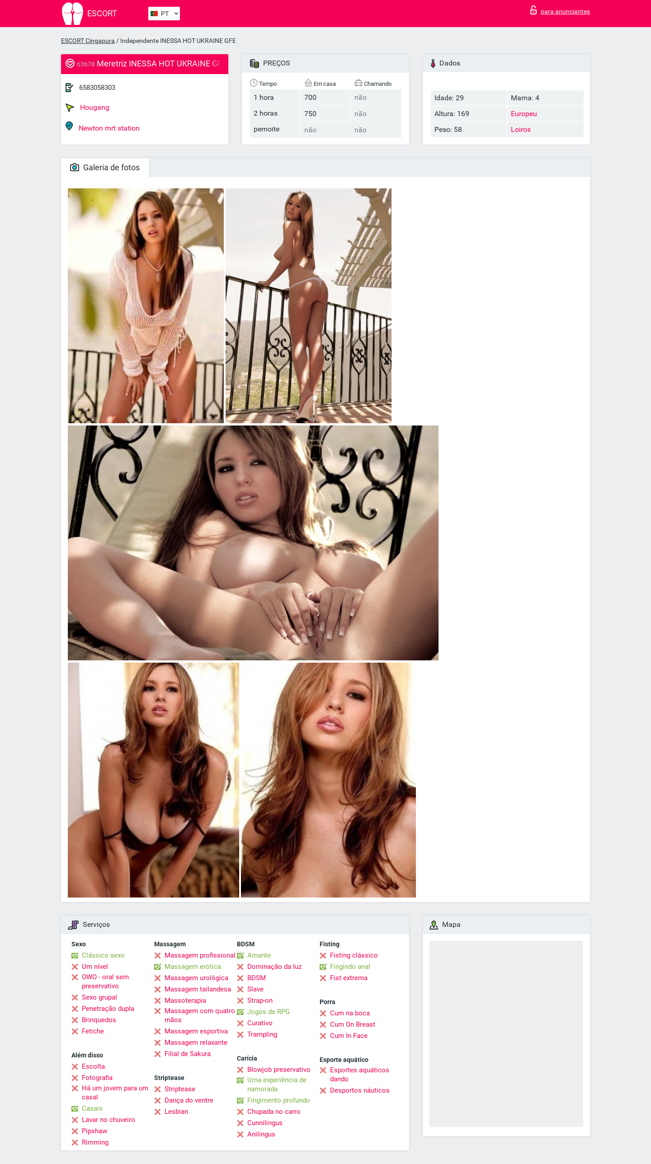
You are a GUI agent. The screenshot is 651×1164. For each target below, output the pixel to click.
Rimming (95, 1142)
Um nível (95, 967)
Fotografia (97, 1078)
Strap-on (260, 1000)
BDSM (256, 978)
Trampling (262, 1034)
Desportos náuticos (360, 1090)
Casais (92, 1108)
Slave (255, 989)
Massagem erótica (193, 967)
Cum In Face (349, 1036)
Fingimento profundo (278, 1100)
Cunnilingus (265, 1123)
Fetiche (93, 1031)
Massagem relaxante (196, 1042)
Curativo (260, 1023)
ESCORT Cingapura (88, 40)
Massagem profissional (200, 955)
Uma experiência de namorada (277, 1084)
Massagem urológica (196, 978)
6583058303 (97, 88)
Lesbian (176, 1112)
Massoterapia (185, 1000)
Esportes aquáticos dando (359, 1074)
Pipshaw (94, 1131)
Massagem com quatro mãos (200, 1015)
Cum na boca (350, 1013)
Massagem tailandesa (198, 989)
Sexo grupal (99, 997)
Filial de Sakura (188, 1054)
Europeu (524, 113)
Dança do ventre (189, 1100)
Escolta (93, 1066)
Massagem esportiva (196, 1031)
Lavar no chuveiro (108, 1120)
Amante (259, 955)
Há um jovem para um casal (115, 1092)
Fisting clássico (354, 955)
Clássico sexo (103, 955)
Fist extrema (349, 978)
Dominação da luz (274, 967)
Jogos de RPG (268, 1012)
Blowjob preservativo (279, 1070)
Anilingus (261, 1134)
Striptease (180, 1089)
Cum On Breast (352, 1024)
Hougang (87, 107)
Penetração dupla (108, 1009)
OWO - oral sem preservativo (105, 981)
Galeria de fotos (105, 167)
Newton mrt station (103, 126)
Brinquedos (99, 1020)
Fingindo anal (350, 967)
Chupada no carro (274, 1112)
